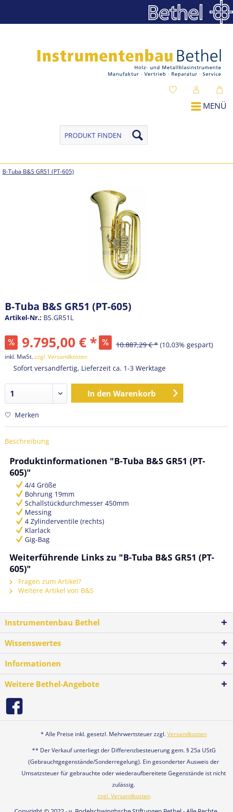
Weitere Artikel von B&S (52, 590)
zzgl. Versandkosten (60, 357)
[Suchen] (137, 135)
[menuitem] (175, 89)
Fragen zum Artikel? (45, 581)
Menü (208, 105)
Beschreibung (27, 441)
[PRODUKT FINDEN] (104, 135)
